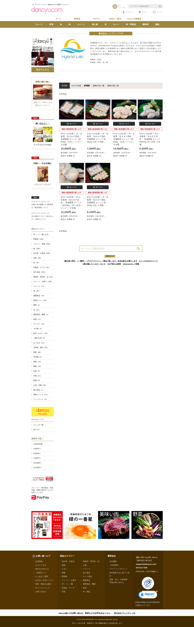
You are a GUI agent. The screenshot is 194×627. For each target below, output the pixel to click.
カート (157, 12)
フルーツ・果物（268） (42, 244)
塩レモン (36, 429)
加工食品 (86, 573)
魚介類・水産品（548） (42, 253)
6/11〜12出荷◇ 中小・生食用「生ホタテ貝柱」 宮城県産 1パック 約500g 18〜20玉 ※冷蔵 (150, 139)
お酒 (85, 565)
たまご (64, 569)
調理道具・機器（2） (41, 314)
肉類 (63, 565)
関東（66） (37, 352)
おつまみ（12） (39, 343)
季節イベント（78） (41, 395)
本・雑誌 (86, 592)
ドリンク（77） (39, 286)
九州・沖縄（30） (40, 385)
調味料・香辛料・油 (91, 561)
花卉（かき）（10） (41, 333)
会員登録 (39, 561)
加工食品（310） (39, 272)
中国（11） (37, 376)
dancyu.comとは (42, 569)
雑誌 (157, 24)
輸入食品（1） (38, 390)
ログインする (40, 565)
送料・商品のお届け (43, 584)
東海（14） (37, 362)
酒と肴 (95, 24)
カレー (116, 24)
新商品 (77, 19)
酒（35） (36, 291)
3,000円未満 (38, 444)
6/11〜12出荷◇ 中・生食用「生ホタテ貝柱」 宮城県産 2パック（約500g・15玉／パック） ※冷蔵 (124, 139)
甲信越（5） (38, 357)
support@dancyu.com (146, 564)
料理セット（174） (40, 300)
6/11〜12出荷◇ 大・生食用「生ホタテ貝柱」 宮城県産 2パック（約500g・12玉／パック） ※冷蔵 (71, 139)
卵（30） (36, 263)
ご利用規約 (113, 565)
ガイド (143, 12)
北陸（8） (37, 371)
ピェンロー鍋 (38, 425)
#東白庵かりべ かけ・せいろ (94, 264)
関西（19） (37, 366)
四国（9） (37, 380)
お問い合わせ (40, 592)
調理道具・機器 (89, 584)
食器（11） (37, 319)
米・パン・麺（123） (41, 234)
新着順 (87, 86)
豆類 (63, 592)
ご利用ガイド (40, 573)
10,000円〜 (37, 463)
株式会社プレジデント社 (124, 613)
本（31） (36, 310)
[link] (148, 595)
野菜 (51, 24)
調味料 (146, 24)
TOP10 (96, 19)
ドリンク (86, 569)
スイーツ (81, 24)
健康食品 (86, 580)
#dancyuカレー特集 (131, 264)
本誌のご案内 (115, 19)
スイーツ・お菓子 (69, 580)
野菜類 (64, 576)
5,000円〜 (37, 453)
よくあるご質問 (41, 576)
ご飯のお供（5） (39, 338)
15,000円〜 (37, 468)
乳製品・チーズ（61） (41, 267)
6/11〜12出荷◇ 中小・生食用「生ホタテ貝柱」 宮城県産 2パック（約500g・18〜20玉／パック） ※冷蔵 (71, 202)
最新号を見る (42, 69)
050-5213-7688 (141, 568)
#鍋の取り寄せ (70, 261)
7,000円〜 (37, 458)
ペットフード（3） (40, 399)
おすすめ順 (76, 86)
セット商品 (87, 576)
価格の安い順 (98, 86)
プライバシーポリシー (118, 569)
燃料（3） (37, 305)
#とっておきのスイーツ (148, 261)
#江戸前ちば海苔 (114, 264)
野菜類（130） (39, 239)
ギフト (59, 19)
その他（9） (38, 329)
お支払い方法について (44, 580)
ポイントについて (42, 588)
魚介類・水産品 (68, 561)
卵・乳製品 (131, 24)
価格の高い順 (113, 86)
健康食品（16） (39, 296)
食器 (85, 588)
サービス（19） (39, 324)
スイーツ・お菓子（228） (43, 281)
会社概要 (113, 561)
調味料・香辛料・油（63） (43, 277)
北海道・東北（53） (41, 347)
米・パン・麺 (67, 584)
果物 (63, 573)
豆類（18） (37, 258)
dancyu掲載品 (134, 19)
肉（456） (37, 249)
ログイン (127, 12)
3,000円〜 (37, 449)
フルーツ (39, 24)
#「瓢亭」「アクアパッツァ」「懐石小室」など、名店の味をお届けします (107, 261)
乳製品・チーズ (68, 588)
